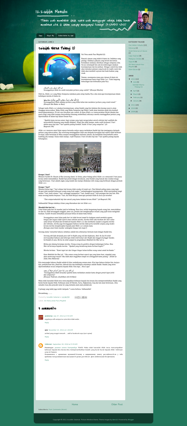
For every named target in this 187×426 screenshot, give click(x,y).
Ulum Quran (133, 69)
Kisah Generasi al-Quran (138, 51)
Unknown (48, 344)
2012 (133, 79)
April (135, 90)
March (135, 94)
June (135, 82)
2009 (133, 111)
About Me (50, 35)
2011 (133, 105)
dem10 (115, 419)
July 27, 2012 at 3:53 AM (63, 316)
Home (40, 35)
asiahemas (49, 316)
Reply (47, 322)
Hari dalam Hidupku (136, 45)
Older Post (117, 404)
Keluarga (132, 48)
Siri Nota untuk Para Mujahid (55, 300)
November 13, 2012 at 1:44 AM (61, 330)
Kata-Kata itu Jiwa (65, 35)
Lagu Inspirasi (134, 56)
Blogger (131, 419)
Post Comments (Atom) (58, 409)
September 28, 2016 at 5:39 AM (65, 344)
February (136, 97)
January (136, 101)
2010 (133, 108)
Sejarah (131, 61)
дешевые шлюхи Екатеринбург (66, 347)
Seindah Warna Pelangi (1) (138, 86)
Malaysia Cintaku (135, 58)
